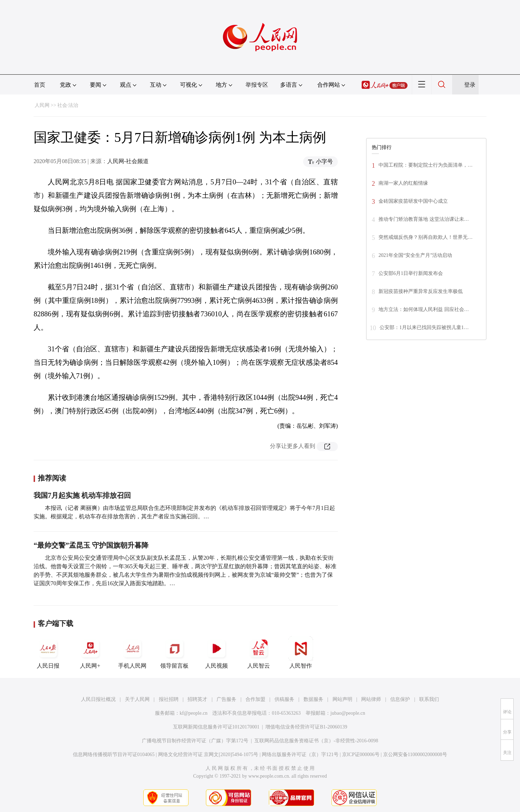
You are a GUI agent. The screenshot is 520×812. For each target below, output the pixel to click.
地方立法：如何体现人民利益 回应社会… (424, 309)
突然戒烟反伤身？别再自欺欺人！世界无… (426, 237)
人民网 (42, 105)
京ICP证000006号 (361, 754)
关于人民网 (137, 699)
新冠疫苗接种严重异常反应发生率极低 (421, 291)
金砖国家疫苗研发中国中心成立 (413, 201)
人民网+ (90, 652)
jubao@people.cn (347, 713)
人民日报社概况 (98, 699)
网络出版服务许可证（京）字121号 (300, 754)
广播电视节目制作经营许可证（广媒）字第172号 (195, 740)
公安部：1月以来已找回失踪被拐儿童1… (424, 327)
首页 (39, 85)
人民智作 (300, 652)
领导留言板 (174, 652)
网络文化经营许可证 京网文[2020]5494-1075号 (208, 754)
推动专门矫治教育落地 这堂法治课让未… (424, 219)
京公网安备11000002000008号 (415, 754)
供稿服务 (284, 699)
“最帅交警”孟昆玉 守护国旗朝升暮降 (91, 545)
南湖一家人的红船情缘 (403, 183)
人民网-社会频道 (128, 161)
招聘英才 (197, 699)
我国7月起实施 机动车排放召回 (82, 495)
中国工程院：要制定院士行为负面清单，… (426, 165)
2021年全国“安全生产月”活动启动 (415, 255)
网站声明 (342, 699)
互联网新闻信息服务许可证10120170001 (216, 727)
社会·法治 (68, 105)
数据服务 (313, 699)
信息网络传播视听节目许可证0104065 (114, 754)
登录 (469, 85)
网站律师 (371, 699)
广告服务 (226, 699)
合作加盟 (255, 699)
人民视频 (216, 652)
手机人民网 (132, 652)
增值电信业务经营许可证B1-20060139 (306, 727)
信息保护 (400, 699)
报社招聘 (169, 699)
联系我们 (429, 699)
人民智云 (258, 652)
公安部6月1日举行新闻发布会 (411, 273)
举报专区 (256, 85)
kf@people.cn (194, 713)
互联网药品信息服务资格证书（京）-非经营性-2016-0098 (316, 740)
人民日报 (48, 652)
